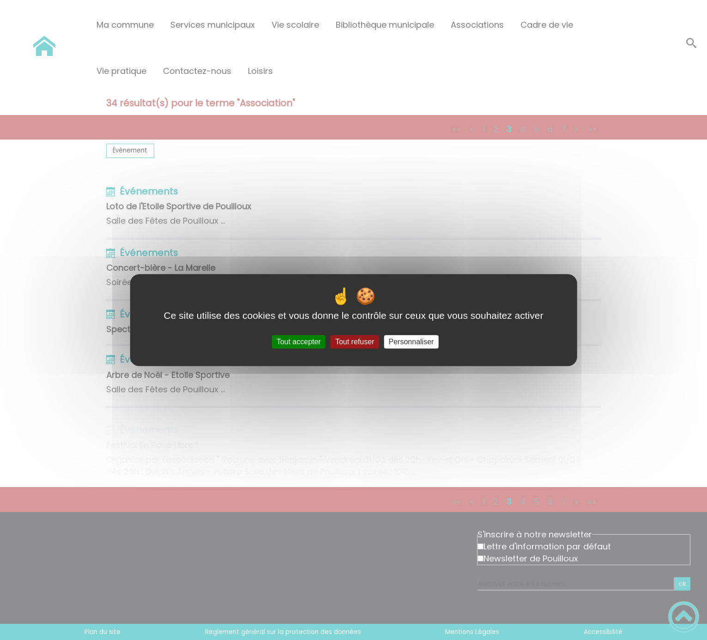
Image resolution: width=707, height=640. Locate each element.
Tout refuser (354, 342)
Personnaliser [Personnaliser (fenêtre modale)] (411, 342)
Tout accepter (299, 342)
